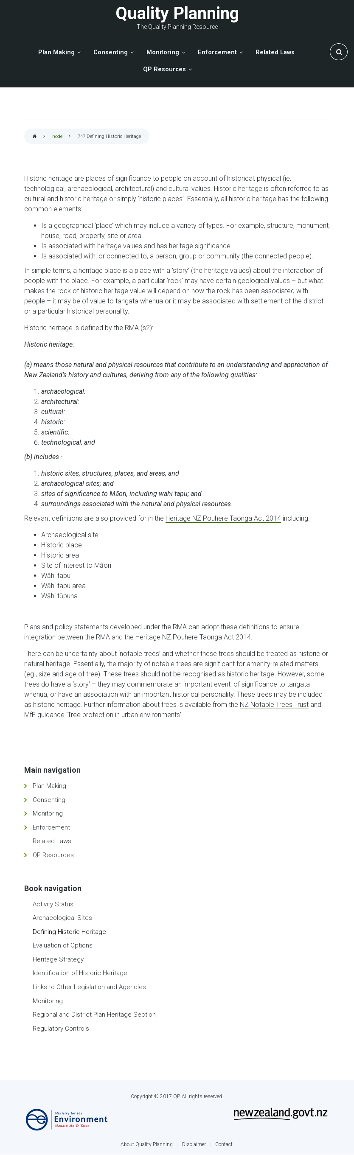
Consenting (49, 800)
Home (35, 136)
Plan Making (49, 786)
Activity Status (53, 904)
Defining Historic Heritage (69, 932)
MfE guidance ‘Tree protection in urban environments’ (102, 715)
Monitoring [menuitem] (162, 52)
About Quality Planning (147, 1144)
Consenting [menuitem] (110, 52)
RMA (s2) (138, 328)
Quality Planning (177, 13)
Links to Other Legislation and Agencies (89, 987)
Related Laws (52, 841)
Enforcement (51, 827)
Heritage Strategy (58, 959)
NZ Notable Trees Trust (274, 705)
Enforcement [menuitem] (217, 52)
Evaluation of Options (63, 945)
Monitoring (48, 813)
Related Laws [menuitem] (275, 52)
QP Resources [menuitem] (164, 69)
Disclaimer (194, 1144)
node (57, 136)
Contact (224, 1144)
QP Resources (53, 855)
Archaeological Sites (62, 918)
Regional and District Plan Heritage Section (94, 1014)
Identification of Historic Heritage (80, 973)
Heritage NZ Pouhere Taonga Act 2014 (223, 518)
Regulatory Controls (61, 1028)
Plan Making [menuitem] (56, 52)
